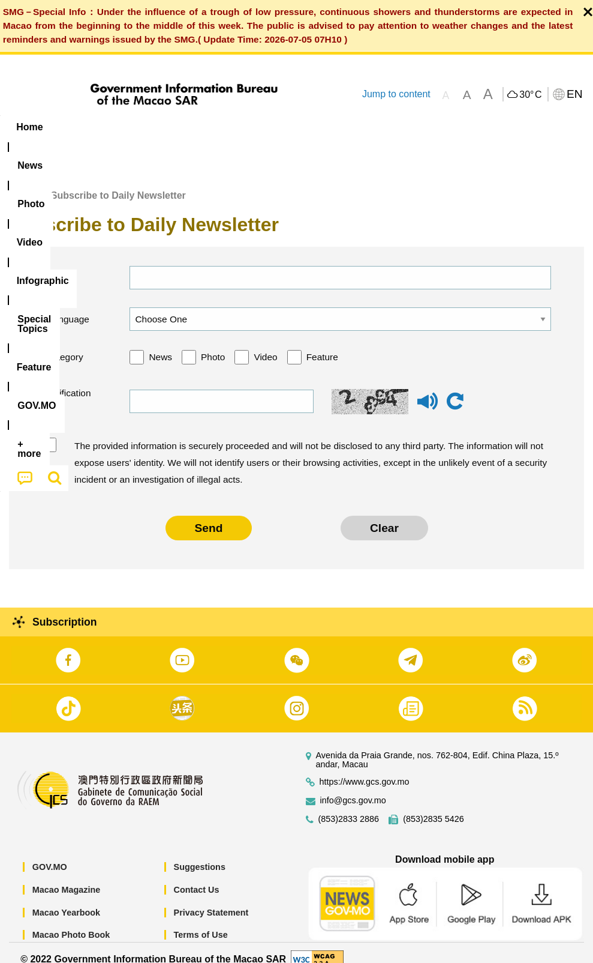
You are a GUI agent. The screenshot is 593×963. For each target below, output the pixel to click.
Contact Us (196, 876)
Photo (213, 344)
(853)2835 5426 (433, 806)
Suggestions (199, 854)
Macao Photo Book (71, 921)
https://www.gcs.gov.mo (365, 768)
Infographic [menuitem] (242, 127)
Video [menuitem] (179, 127)
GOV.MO (49, 854)
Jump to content (396, 94)
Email (57, 264)
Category (64, 344)
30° (530, 95)
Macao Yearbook (66, 899)
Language (67, 305)
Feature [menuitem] (398, 127)
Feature (322, 344)
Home (22, 182)
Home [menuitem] (29, 127)
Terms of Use (201, 921)
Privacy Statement (211, 899)
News (160, 344)
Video (265, 344)
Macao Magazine (66, 876)
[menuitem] (76, 127)
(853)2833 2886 (349, 806)
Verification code (66, 388)
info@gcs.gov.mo (353, 787)
